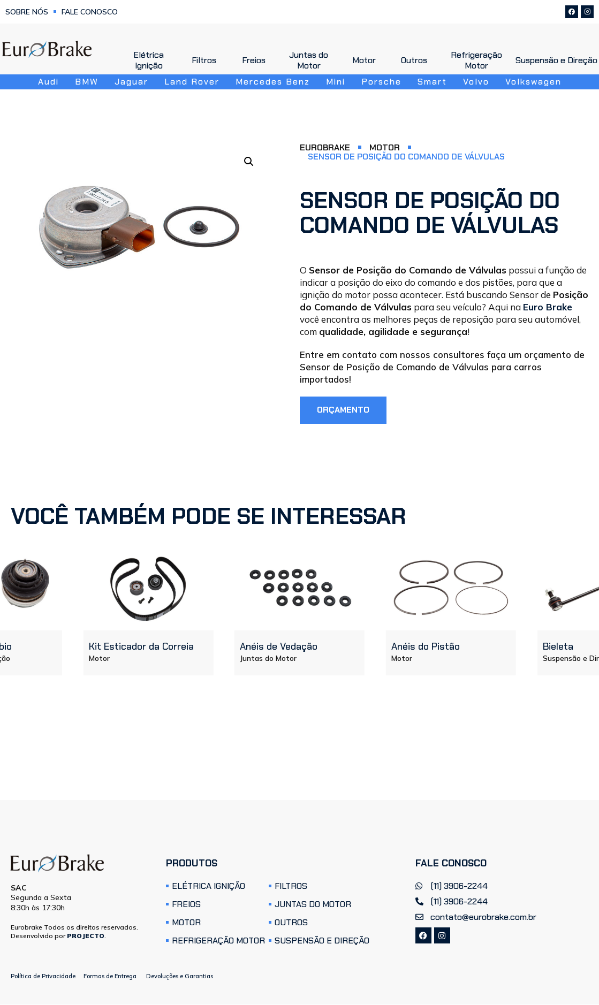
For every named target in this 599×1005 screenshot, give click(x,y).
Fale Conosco (90, 12)
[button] (249, 161)
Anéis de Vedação (278, 647)
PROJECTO (85, 936)
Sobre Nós (26, 12)
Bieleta (557, 647)
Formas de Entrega (110, 976)
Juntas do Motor (268, 659)
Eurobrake (325, 148)
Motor (384, 148)
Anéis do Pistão (425, 647)
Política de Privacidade (43, 976)
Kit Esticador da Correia (140, 647)
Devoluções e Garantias (179, 976)
